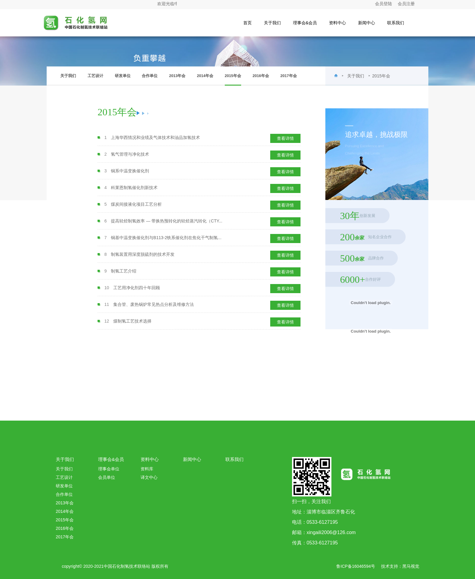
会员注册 (406, 3)
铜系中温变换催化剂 (130, 170)
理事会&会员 (305, 22)
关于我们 (272, 22)
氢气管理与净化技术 (130, 154)
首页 (247, 22)
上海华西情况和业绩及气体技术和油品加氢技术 (155, 137)
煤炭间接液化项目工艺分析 (136, 204)
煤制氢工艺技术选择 (132, 321)
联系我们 (395, 22)
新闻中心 (366, 22)
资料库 (147, 468)
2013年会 (177, 76)
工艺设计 (95, 76)
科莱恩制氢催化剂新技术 (134, 187)
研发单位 (123, 76)
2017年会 (289, 76)
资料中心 (337, 22)
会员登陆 (383, 3)
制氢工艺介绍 (123, 271)
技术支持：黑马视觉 (400, 566)
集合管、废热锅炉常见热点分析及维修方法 (153, 304)
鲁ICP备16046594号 (355, 566)
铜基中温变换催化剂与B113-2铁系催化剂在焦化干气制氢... (166, 237)
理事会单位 (108, 468)
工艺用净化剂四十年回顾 (136, 287)
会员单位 (106, 477)
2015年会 (233, 80)
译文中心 (149, 477)
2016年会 (261, 76)
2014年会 (205, 76)
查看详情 (285, 138)
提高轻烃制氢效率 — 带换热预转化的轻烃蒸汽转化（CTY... (166, 220)
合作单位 (150, 76)
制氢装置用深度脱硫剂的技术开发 (142, 254)
